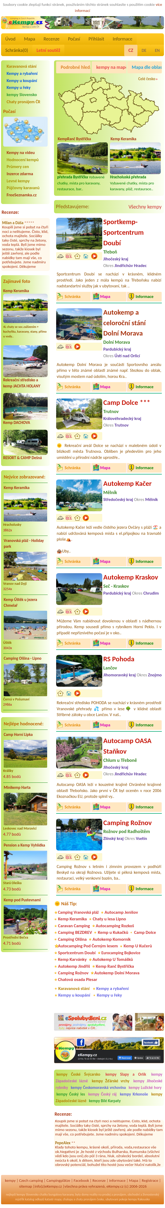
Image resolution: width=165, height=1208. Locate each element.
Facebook (81, 1180)
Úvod (10, 39)
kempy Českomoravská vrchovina (98, 1087)
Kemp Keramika (16, 290)
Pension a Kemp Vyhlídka (24, 845)
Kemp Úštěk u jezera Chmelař (20, 602)
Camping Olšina (72, 939)
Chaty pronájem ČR (23, 101)
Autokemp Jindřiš (74, 966)
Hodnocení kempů (23, 159)
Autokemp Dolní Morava (116, 973)
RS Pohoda (118, 659)
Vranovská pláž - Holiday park (24, 543)
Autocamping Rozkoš (115, 926)
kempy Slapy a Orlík (125, 1074)
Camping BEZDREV (75, 932)
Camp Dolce (145, 932)
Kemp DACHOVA (16, 422)
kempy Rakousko (139, 1199)
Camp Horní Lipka (18, 734)
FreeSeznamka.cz (22, 194)
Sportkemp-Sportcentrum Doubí (123, 232)
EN (157, 50)
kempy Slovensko (22, 94)
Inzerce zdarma (20, 173)
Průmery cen (18, 166)
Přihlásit (96, 39)
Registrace (150, 1180)
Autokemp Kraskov (130, 577)
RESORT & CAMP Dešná (22, 457)
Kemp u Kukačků (113, 932)
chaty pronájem (86, 1199)
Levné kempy (18, 180)
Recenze (52, 39)
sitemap (25, 1186)
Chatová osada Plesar (77, 979)
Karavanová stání (22, 66)
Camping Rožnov (127, 822)
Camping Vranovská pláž (78, 912)
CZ (130, 50)
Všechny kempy (145, 206)
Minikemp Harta (17, 787)
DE (144, 50)
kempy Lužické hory (145, 1087)
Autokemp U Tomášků (112, 959)
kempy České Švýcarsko (78, 1074)
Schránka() (16, 50)
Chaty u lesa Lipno (109, 919)
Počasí (74, 39)
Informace (122, 39)
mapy (57, 1199)
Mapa (29, 39)
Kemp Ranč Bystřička (115, 966)
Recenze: (10, 212)
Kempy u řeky (18, 87)
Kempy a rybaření (22, 73)
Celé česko (146, 78)
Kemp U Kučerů (138, 946)
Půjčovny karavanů (23, 187)
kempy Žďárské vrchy (111, 1081)
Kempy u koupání (22, 80)
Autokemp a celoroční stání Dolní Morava (124, 323)
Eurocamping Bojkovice (120, 952)
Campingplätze (58, 1180)
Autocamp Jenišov (121, 912)
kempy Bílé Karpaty (105, 1100)
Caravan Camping (74, 926)
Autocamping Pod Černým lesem (88, 946)
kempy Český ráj (102, 1094)
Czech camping (31, 1180)
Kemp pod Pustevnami (22, 900)
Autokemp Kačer (127, 483)
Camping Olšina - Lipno (22, 658)
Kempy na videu (21, 152)
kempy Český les (70, 1094)
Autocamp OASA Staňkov (127, 745)
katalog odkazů (34, 1199)
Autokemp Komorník (111, 939)
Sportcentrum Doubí (77, 953)
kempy (10, 1180)
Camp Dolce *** (126, 402)
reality (94, 1194)
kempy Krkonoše (134, 1094)
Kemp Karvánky (72, 959)
